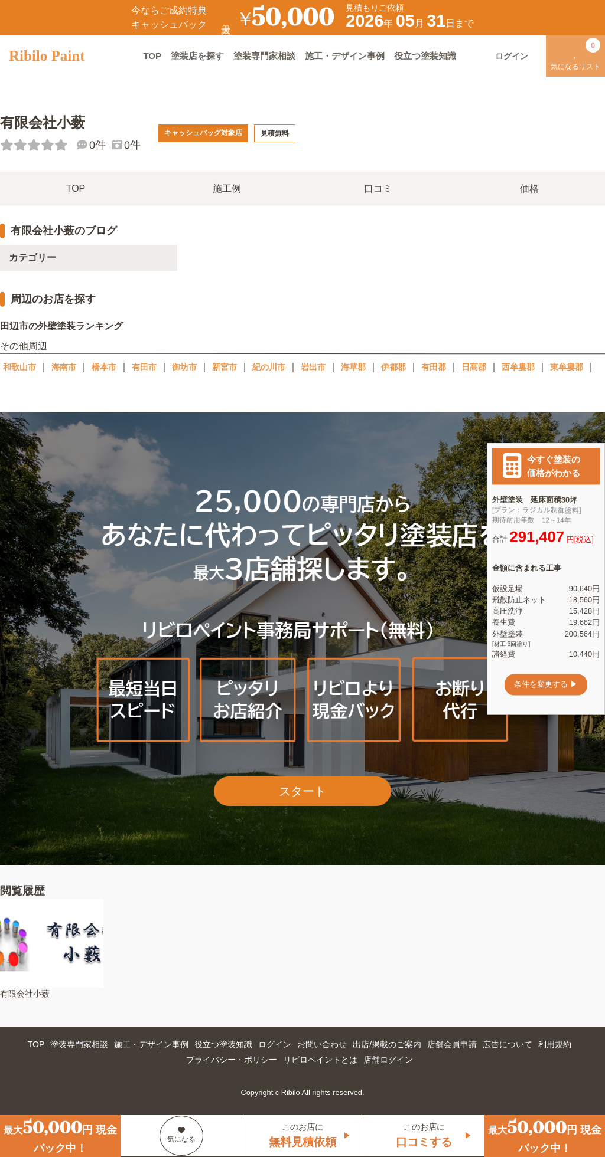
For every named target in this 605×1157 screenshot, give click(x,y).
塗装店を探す (197, 56)
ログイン (274, 1044)
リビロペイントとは (320, 1059)
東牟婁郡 (566, 367)
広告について (507, 1044)
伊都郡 (393, 367)
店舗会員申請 (452, 1044)
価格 (529, 188)
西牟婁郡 (518, 367)
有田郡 (433, 367)
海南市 (63, 367)
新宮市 (224, 367)
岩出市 (313, 367)
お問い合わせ (322, 1044)
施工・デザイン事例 (345, 56)
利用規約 (554, 1044)
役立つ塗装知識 (425, 56)
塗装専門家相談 (264, 56)
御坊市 (184, 367)
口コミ (378, 188)
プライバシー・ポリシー (231, 1059)
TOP (152, 56)
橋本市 (104, 367)
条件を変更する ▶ (546, 684)
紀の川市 (268, 367)
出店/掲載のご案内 (387, 1044)
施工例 (227, 188)
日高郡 (473, 367)
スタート (302, 791)
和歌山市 (19, 367)
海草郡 (353, 367)
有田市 (144, 367)
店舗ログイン (388, 1059)
